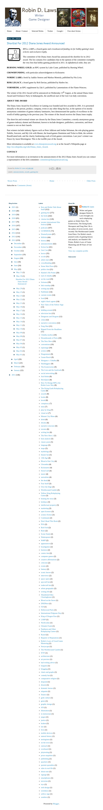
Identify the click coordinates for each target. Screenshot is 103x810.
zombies (44, 797)
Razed (43, 635)
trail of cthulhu (46, 276)
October (17, 251)
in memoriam (46, 714)
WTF (43, 653)
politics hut (45, 269)
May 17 (19, 310)
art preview (45, 659)
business (44, 550)
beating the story (47, 499)
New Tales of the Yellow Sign (52, 305)
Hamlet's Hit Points (48, 273)
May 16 (19, 314)
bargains (44, 666)
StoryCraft (45, 471)
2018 (14, 218)
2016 (14, 225)
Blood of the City (47, 461)
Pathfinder (45, 292)
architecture (45, 656)
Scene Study (45, 534)
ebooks (43, 423)
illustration (45, 711)
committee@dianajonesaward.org (54, 160)
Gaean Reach (46, 357)
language (44, 445)
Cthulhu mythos (47, 335)
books (43, 397)
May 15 (19, 318)
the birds (44, 216)
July (16, 262)
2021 (14, 207)
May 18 (19, 307)
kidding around (46, 310)
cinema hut (45, 219)
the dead (44, 480)
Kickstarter (45, 468)
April (16, 359)
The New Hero (46, 341)
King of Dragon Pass (49, 616)
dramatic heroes (47, 688)
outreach (44, 746)
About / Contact (22, 31)
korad (43, 400)
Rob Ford (44, 528)
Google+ (60, 31)
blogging (44, 669)
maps (43, 448)
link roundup (46, 285)
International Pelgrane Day (51, 613)
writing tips (45, 289)
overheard (44, 749)
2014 (14, 233)
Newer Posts (12, 181)
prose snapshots (47, 755)
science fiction (46, 515)
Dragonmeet (45, 354)
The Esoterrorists (47, 367)
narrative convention (49, 323)
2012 (14, 240)
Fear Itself (45, 484)
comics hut (45, 553)
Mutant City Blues (48, 416)
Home (9, 31)
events (43, 566)
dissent (43, 685)
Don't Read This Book (49, 521)
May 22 (19, 299)
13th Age (44, 458)
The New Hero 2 (47, 436)
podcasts (44, 228)
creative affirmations (49, 560)
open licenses (46, 511)
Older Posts (91, 181)
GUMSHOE (45, 231)
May (16, 269)
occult (43, 257)
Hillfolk (44, 237)
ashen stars (45, 260)
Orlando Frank (46, 626)
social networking (47, 373)
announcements (18, 172)
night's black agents (48, 301)
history (43, 241)
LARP (43, 620)
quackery (44, 762)
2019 (14, 215)
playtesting (45, 752)
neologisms (45, 739)
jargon (43, 717)
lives (42, 730)
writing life (45, 592)
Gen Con (44, 250)
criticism (44, 563)
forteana (44, 282)
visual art (44, 413)
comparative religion (49, 679)
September (18, 255)
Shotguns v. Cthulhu (48, 360)
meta (43, 407)
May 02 (19, 351)
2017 (14, 222)
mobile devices (46, 733)
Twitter (50, 31)
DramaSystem (46, 234)
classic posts (45, 442)
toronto (43, 429)
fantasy (43, 569)
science (43, 351)
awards (27, 172)
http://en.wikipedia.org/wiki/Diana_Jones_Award (27, 147)
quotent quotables (47, 765)
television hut (46, 313)
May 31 (19, 272)
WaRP (43, 540)
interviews (45, 576)
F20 (42, 607)
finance (43, 695)
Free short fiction (73, 31)
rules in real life (47, 768)
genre (43, 701)
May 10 (19, 329)
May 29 (19, 288)
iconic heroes (46, 572)
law (42, 727)
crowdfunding (46, 263)
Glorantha (44, 464)
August (17, 258)
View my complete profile (78, 251)
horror (43, 253)
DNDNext (45, 603)
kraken (43, 723)
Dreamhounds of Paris (49, 338)
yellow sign (45, 794)
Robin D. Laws (88, 207)
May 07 (19, 340)
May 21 (19, 303)
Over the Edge (46, 487)
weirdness (44, 791)
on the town (45, 743)
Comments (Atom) (24, 185)
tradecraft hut (46, 585)
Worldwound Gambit (49, 490)
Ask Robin (45, 376)
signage (44, 775)
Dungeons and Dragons (50, 317)
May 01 (19, 355)
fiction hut (45, 247)
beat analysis (46, 439)
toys (42, 784)
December (18, 243)
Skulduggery (46, 364)
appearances (45, 544)
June (16, 265)
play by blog (45, 410)
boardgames (45, 547)
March (16, 363)
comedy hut (45, 675)
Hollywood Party (47, 610)
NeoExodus (45, 623)
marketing (45, 508)
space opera (45, 579)
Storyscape (45, 646)
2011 (14, 375)
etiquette (44, 691)
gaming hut (34, 172)
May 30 (19, 276)
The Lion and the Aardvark (51, 370)
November (18, 247)
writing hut (45, 432)
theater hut (45, 455)
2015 (14, 229)
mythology (45, 452)
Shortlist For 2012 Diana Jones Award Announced (36, 43)
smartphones (45, 778)
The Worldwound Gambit (50, 650)
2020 (14, 211)
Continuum (45, 518)
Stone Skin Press (47, 266)
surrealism (45, 477)
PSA (42, 524)
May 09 (19, 333)
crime (43, 320)
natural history (46, 736)
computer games (47, 556)
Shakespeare (45, 537)
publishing (45, 759)
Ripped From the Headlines (51, 329)
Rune (43, 531)
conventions (45, 344)
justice (43, 720)
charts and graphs (47, 672)
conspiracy (45, 403)
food (42, 298)
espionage (44, 348)
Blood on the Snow (48, 600)
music (43, 474)
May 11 (19, 325)
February (17, 367)
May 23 (19, 296)
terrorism (44, 781)
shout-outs (45, 772)
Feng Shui (45, 326)
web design (45, 787)
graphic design (46, 704)
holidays (44, 502)
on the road (45, 279)
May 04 (19, 344)
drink (43, 419)
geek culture (45, 698)
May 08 (19, 336)
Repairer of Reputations (50, 638)
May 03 (19, 347)
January (17, 370)
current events (46, 295)
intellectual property (48, 505)
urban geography (47, 588)
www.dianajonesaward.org (45, 144)
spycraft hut (45, 582)
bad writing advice (48, 663)
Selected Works (37, 31)
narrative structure (48, 426)
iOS (42, 707)
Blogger (56, 804)
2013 (14, 237)
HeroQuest (45, 380)
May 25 (19, 292)
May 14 (19, 322)
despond (44, 682)
